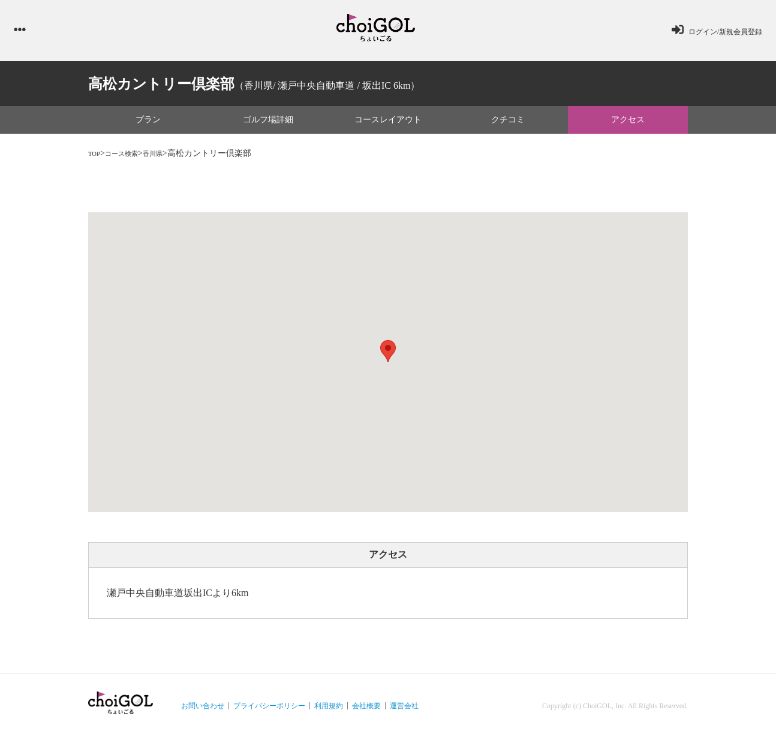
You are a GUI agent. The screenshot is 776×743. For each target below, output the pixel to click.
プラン (148, 125)
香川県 (168, 158)
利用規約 (328, 710)
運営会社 (404, 710)
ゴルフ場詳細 (268, 125)
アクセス (628, 125)
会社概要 (366, 710)
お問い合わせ (202, 710)
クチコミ (508, 125)
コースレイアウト (388, 125)
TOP (96, 158)
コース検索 (130, 158)
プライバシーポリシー (269, 710)
